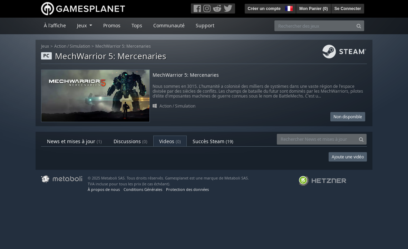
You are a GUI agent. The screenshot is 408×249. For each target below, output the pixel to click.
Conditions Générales (143, 189)
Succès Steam (213, 141)
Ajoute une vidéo (348, 157)
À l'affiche (55, 25)
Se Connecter (347, 8)
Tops (137, 25)
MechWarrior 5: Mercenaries (123, 46)
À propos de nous (104, 189)
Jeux (45, 46)
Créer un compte (264, 8)
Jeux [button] (82, 25)
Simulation (80, 46)
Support (205, 25)
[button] (288, 7)
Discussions (130, 141)
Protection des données (187, 189)
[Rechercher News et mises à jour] (316, 139)
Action (60, 46)
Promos (111, 25)
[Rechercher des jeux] (314, 25)
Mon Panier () (313, 8)
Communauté (169, 25)
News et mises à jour (74, 141)
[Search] (358, 25)
